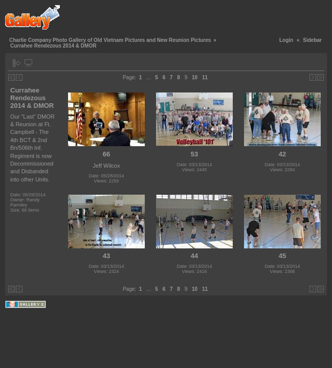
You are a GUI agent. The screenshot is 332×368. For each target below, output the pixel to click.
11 (205, 77)
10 (194, 77)
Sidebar (312, 40)
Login (286, 40)
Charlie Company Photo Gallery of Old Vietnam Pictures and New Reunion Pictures (110, 40)
